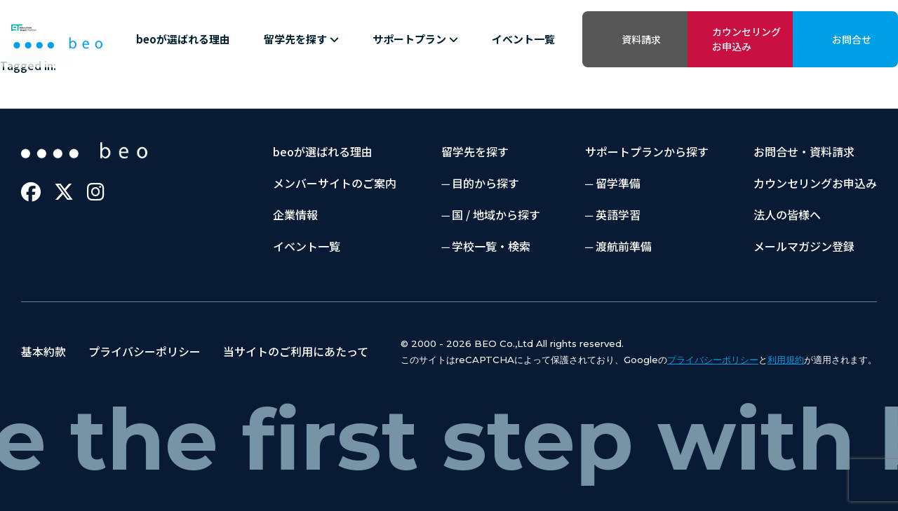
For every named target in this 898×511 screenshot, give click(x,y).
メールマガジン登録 (804, 246)
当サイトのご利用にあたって (295, 351)
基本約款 (43, 351)
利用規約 (786, 359)
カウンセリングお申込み (746, 39)
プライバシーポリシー (144, 351)
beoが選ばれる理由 (183, 39)
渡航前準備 (624, 246)
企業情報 (295, 214)
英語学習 (618, 214)
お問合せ (851, 39)
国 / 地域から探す (496, 214)
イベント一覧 (523, 39)
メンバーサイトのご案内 (334, 183)
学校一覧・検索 (491, 246)
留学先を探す (301, 39)
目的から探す (485, 183)
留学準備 (618, 183)
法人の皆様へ (787, 214)
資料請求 (641, 39)
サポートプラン (415, 39)
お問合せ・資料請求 (804, 151)
